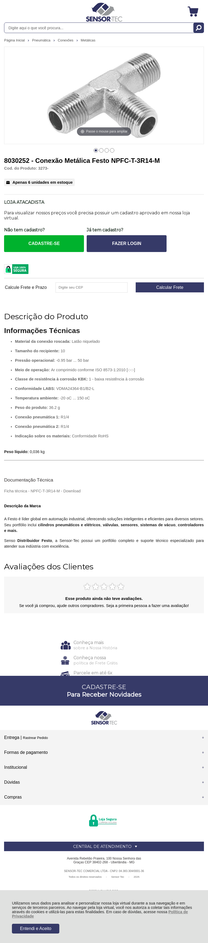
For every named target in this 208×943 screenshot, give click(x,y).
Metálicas (88, 40)
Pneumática (41, 40)
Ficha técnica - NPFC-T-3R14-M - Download (42, 491)
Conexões (66, 40)
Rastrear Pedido (35, 738)
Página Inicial (15, 40)
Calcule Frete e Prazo (26, 287)
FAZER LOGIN (126, 243)
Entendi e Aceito (35, 928)
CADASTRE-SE (44, 243)
